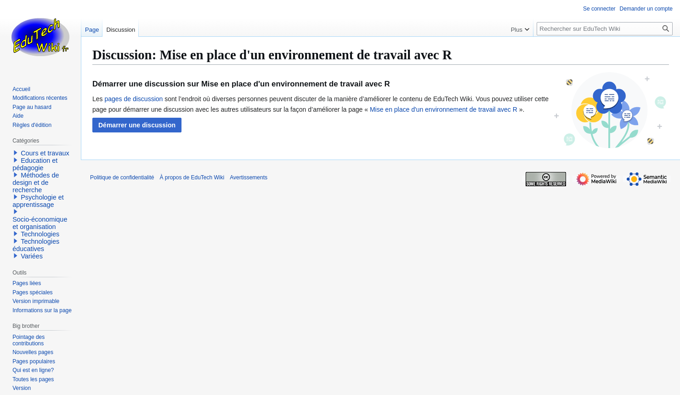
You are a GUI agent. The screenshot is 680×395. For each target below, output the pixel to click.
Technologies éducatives (35, 245)
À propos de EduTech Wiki (191, 177)
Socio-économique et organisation (39, 223)
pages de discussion (133, 99)
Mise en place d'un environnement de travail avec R (443, 109)
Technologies (40, 234)
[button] (136, 125)
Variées (32, 256)
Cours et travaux (45, 153)
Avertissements (248, 177)
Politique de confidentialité (122, 177)
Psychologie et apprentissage (38, 201)
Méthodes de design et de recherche (35, 183)
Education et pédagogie (34, 164)
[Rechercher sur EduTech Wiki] (605, 28)
